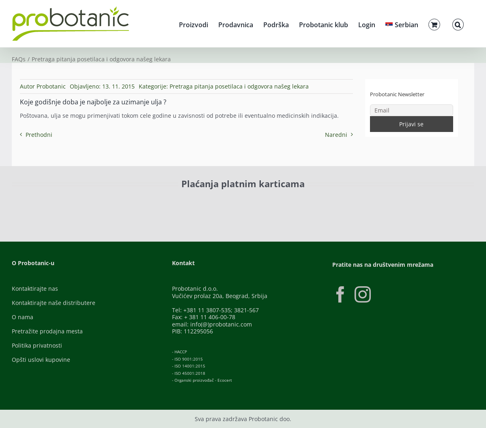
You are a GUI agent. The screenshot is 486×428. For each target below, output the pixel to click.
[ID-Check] (68, 205)
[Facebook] (340, 294)
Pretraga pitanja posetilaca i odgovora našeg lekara (239, 86)
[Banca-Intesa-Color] (207, 202)
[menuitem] (401, 23)
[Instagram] (363, 294)
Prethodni (39, 134)
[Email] (412, 110)
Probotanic (51, 86)
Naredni (336, 134)
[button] (458, 23)
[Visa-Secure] (119, 202)
